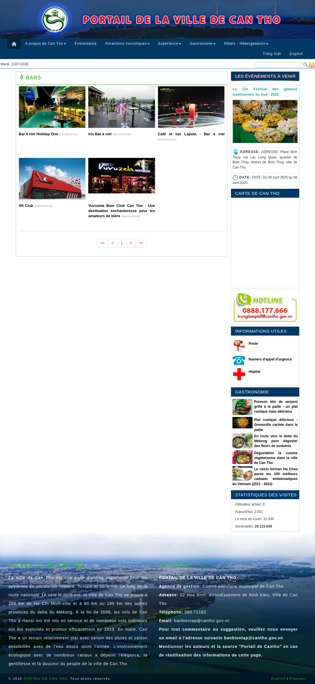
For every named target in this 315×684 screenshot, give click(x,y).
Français (298, 678)
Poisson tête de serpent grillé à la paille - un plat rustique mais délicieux (276, 406)
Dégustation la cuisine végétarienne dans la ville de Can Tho (276, 458)
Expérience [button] (169, 44)
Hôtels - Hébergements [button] (246, 44)
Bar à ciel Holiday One (39, 134)
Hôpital (255, 372)
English (278, 678)
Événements (86, 44)
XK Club (26, 205)
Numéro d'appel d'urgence (270, 359)
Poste (253, 344)
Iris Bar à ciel (100, 134)
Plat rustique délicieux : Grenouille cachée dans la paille (276, 425)
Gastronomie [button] (203, 44)
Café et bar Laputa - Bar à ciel (191, 134)
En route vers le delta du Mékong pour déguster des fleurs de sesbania (276, 441)
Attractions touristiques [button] (127, 44)
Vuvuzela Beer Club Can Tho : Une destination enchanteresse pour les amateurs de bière (121, 210)
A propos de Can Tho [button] (45, 44)
